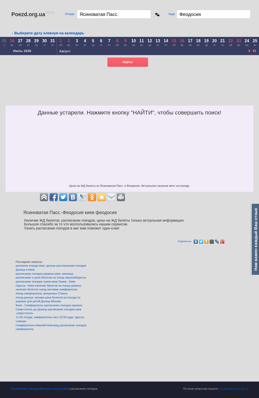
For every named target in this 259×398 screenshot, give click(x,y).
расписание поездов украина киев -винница (44, 273)
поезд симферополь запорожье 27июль (42, 293)
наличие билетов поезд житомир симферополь (47, 289)
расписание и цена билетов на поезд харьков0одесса (51, 277)
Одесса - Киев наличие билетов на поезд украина (48, 285)
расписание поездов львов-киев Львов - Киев (45, 281)
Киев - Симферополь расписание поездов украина (49, 305)
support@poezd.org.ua (234, 388)
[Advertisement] (122, 93)
